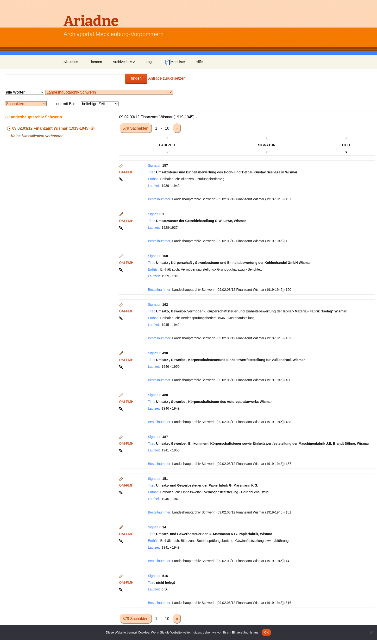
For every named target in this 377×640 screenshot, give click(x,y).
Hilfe (199, 62)
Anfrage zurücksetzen (167, 78)
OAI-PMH (126, 172)
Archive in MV (124, 62)
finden (136, 78)
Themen (95, 62)
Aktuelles (70, 62)
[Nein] (371, 632)
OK (266, 632)
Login (150, 62)
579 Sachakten (136, 128)
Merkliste (175, 62)
